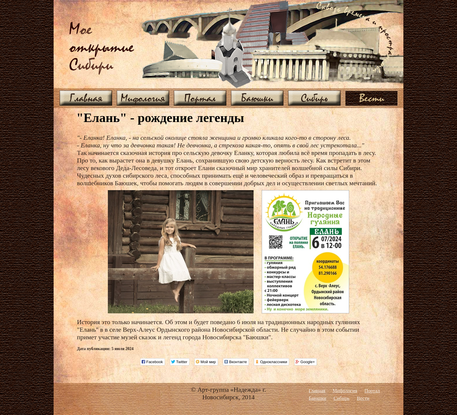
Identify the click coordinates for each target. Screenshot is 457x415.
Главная (86, 98)
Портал (200, 98)
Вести (371, 98)
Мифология (143, 98)
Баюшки (257, 98)
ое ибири (101, 47)
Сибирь (314, 98)
